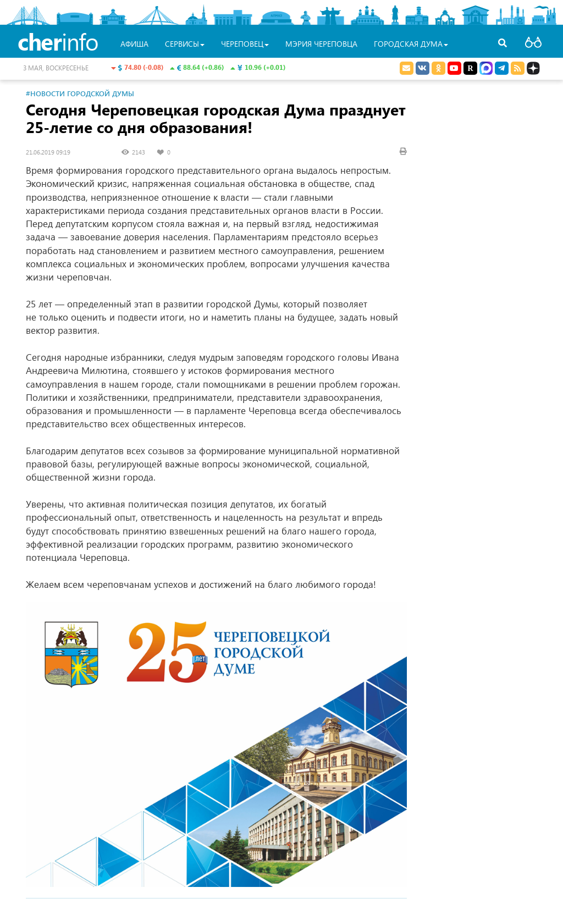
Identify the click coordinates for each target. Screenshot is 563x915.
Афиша (134, 43)
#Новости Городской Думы (80, 93)
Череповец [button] (245, 43)
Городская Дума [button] (411, 43)
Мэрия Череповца (321, 43)
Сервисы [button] (185, 43)
